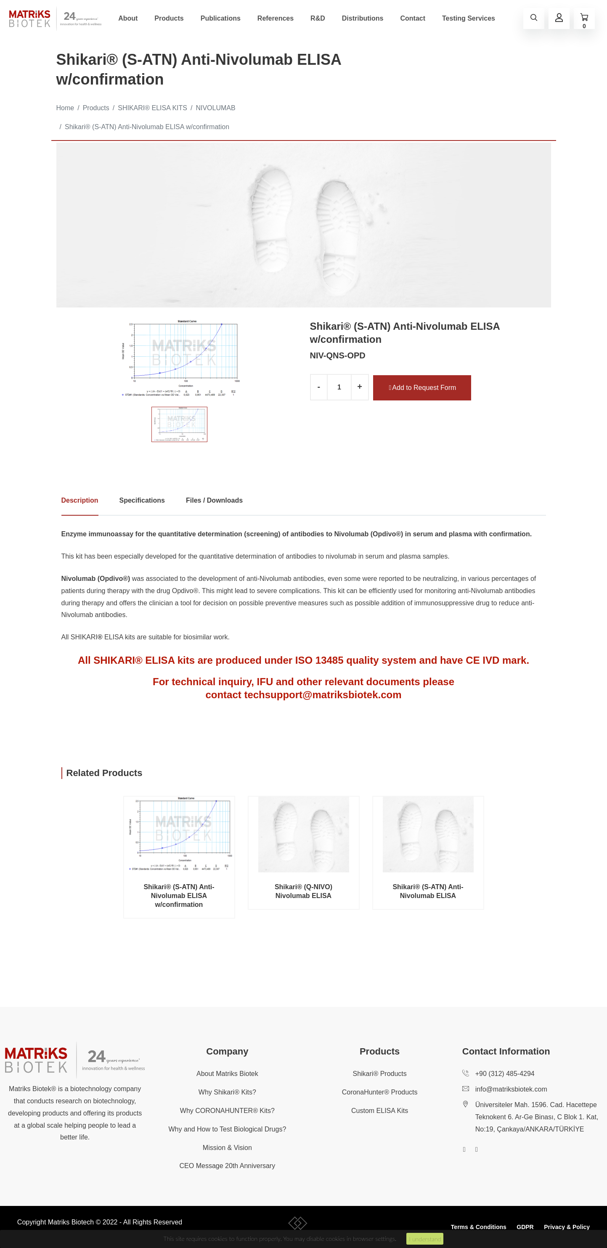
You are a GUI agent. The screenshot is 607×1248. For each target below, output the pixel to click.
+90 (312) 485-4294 (505, 1073)
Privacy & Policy (567, 1227)
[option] (179, 359)
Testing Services (468, 18)
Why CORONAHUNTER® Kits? (227, 1110)
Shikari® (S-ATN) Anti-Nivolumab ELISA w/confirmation (147, 126)
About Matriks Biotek (227, 1073)
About (128, 18)
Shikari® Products (379, 1073)
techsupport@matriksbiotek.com (322, 694)
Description (79, 500)
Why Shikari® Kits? (227, 1092)
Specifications (142, 500)
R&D (317, 18)
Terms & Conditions (478, 1227)
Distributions (363, 18)
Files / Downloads (214, 500)
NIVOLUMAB (215, 107)
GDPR (525, 1227)
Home (65, 107)
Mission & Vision (227, 1147)
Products (168, 18)
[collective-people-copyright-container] (298, 1224)
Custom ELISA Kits (379, 1110)
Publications (221, 18)
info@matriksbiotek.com (511, 1089)
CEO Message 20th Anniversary (228, 1165)
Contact (412, 18)
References (275, 18)
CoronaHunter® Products (380, 1092)
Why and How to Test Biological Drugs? (227, 1129)
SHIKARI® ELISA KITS (152, 107)
